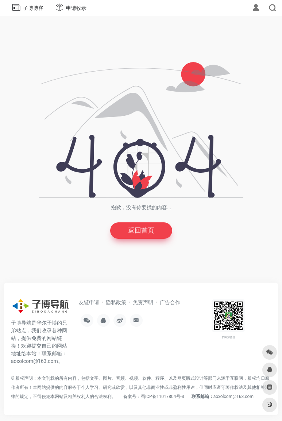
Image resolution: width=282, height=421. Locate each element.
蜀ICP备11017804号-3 (162, 396)
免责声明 (143, 302)
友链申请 (89, 302)
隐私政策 (116, 302)
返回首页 (141, 230)
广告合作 (170, 302)
